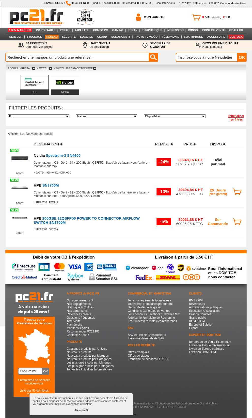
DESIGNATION (46, 144)
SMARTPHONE (193, 36)
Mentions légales (78, 328)
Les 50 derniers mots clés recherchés (152, 321)
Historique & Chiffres (80, 307)
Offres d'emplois (138, 352)
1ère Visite (73, 321)
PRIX (187, 144)
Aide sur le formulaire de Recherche (151, 317)
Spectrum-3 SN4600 (57, 155)
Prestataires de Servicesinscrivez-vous (34, 381)
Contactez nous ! (78, 335)
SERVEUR (15, 36)
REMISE (162, 144)
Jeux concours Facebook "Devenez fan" (154, 314)
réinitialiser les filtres (236, 117)
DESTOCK (236, 36)
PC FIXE (65, 30)
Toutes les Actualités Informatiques (89, 369)
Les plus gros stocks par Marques (89, 362)
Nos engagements (79, 304)
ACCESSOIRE (216, 36)
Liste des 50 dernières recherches (34, 392)
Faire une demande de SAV (146, 338)
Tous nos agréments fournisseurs (149, 300)
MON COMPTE (154, 17)
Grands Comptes (200, 314)
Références (192, 3)
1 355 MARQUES (20, 30)
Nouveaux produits (79, 352)
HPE (34, 91)
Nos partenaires (77, 311)
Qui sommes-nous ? (80, 300)
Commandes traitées (227, 3)
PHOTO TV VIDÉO (146, 36)
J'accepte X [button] (81, 410)
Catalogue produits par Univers (87, 348)
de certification (100, 45)
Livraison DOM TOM (202, 352)
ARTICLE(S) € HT (217, 17)
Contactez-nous (165, 2)
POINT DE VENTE (213, 30)
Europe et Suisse (200, 324)
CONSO (193, 30)
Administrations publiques (206, 307)
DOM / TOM (197, 321)
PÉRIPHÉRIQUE (152, 30)
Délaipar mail (218, 162)
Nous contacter (220, 45)
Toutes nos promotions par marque (150, 304)
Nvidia (65, 91)
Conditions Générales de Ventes (149, 311)
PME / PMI (196, 300)
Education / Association (204, 311)
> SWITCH (44, 68)
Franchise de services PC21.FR (148, 359)
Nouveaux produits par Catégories (89, 359)
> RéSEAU (27, 68)
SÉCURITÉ (69, 36)
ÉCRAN (132, 30)
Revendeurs (197, 304)
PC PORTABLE (45, 30)
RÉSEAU (52, 36)
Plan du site (74, 324)
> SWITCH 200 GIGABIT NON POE (75, 68)
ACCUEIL (13, 68)
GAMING (117, 30)
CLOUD (102, 36)
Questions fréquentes (81, 317)
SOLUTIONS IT (120, 36)
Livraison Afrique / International (209, 345)
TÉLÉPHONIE (170, 36)
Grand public (197, 317)
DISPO (216, 144)
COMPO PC (100, 30)
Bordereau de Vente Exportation (210, 342)
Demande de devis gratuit (144, 307)
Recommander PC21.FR (83, 331)
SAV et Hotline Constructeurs (147, 335)
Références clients (79, 314)
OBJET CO (236, 30)
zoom (19, 173)
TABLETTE (82, 30)
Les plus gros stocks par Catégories (90, 366)
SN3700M (46, 185)
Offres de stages (138, 355)
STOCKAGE (34, 36)
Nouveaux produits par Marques (88, 355)
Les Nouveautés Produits (36, 134)
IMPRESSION (175, 30)
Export (193, 328)
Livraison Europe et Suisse (206, 348)
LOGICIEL (86, 36)
